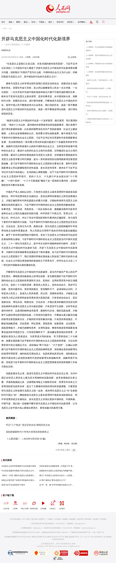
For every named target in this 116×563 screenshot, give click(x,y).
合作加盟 (57, 519)
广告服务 (49, 519)
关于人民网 (26, 519)
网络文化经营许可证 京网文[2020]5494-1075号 (48, 537)
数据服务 (73, 519)
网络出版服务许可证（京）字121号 (77, 537)
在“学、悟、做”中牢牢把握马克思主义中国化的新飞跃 (61, 485)
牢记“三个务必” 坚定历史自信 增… (99, 97)
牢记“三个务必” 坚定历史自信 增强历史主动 (28, 425)
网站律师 (88, 519)
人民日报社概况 (15, 519)
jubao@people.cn (80, 523)
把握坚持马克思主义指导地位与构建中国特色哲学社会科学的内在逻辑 (67, 471)
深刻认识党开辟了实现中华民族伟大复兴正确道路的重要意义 (25, 480)
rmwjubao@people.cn (88, 528)
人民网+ (15, 504)
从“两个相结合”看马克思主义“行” (52, 480)
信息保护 (96, 519)
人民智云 (52, 504)
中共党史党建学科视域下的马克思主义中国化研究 (21, 471)
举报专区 (60, 22)
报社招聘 (34, 519)
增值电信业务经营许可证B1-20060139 (55, 532)
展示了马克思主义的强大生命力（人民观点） (57, 475)
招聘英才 (42, 519)
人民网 (4, 28)
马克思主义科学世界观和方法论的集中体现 (18, 466)
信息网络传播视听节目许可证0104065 (17, 537)
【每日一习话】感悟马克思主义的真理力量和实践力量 (23, 475)
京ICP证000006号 (97, 537)
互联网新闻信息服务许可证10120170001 (26, 532)
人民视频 (43, 504)
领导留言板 (34, 504)
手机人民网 (25, 504)
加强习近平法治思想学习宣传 (13, 485)
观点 (10, 28)
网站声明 (80, 519)
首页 (3, 22)
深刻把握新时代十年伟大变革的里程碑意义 (27, 432)
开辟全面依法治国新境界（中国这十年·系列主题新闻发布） (63, 466)
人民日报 (6, 504)
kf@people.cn (37, 528)
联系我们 (103, 519)
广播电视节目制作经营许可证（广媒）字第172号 (87, 532)
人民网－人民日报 (32, 57)
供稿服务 (65, 519)
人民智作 (62, 504)
